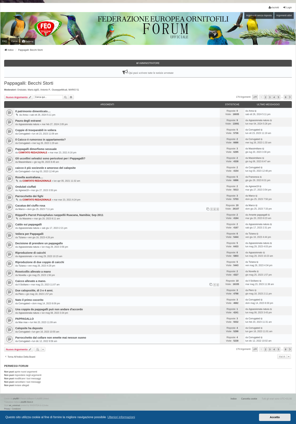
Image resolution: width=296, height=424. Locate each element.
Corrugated (24, 133)
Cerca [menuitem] (14, 41)
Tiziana (22, 237)
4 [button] (274, 97)
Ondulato (21, 89)
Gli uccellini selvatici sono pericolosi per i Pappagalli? (50, 158)
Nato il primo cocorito (29, 299)
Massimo (27, 218)
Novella (22, 275)
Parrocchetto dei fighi (29, 196)
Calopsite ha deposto (29, 328)
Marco (252, 195)
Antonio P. (45, 89)
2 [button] (265, 97)
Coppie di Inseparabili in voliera (35, 130)
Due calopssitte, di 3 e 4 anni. (34, 290)
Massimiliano (255, 148)
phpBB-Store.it (27, 402)
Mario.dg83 (33, 89)
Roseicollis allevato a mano (33, 271)
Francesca (254, 177)
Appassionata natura (28, 124)
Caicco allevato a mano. (30, 281)
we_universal (14, 405)
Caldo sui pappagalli (28, 224)
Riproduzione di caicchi (30, 252)
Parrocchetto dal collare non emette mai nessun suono (50, 337)
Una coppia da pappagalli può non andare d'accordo (49, 309)
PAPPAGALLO (24, 318)
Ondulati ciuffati (25, 186)
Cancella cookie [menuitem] (249, 398)
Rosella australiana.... (29, 177)
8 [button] (285, 97)
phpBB (16, 399)
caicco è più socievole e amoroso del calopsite (45, 167)
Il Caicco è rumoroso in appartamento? (40, 139)
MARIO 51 (74, 89)
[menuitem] (7, 409)
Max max (23, 322)
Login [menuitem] (287, 7)
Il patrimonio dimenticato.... (33, 111)
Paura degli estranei (28, 120)
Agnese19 (23, 190)
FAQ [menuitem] (4, 41)
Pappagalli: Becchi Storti (28, 83)
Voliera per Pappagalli (29, 233)
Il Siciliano (23, 284)
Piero (21, 294)
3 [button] (270, 97)
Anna (25, 115)
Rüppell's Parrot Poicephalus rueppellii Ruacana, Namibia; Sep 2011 (59, 215)
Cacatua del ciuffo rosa (30, 205)
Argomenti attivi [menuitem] (284, 15)
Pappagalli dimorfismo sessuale (36, 149)
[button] (255, 97)
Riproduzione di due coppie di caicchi (39, 262)
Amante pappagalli (258, 215)
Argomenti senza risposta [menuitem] (259, 15)
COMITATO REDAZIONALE (32, 152)
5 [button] (278, 97)
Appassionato (25, 256)
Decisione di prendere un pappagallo (39, 243)
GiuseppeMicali (59, 89)
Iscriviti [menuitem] (274, 7)
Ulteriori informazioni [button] (121, 417)
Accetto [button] (275, 417)
